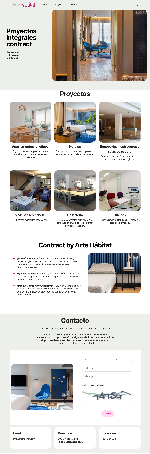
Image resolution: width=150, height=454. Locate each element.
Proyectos (60, 4)
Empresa (47, 4)
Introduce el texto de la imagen (93, 385)
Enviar (108, 414)
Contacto (74, 4)
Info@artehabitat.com (24, 439)
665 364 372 (109, 439)
